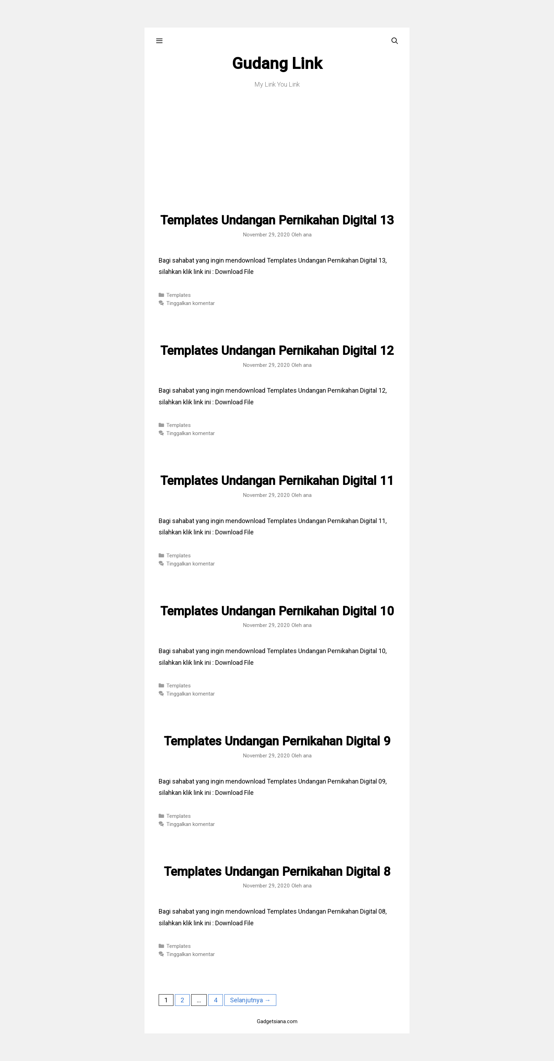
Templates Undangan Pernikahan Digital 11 (277, 481)
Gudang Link (277, 63)
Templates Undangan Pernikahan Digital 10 (277, 611)
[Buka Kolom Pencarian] (394, 41)
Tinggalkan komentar (190, 303)
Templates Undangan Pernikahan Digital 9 (277, 741)
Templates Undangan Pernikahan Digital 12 (277, 351)
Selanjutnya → (250, 1000)
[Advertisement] (277, 160)
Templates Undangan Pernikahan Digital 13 (277, 220)
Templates (178, 295)
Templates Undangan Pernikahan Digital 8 (277, 871)
